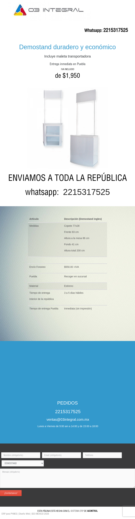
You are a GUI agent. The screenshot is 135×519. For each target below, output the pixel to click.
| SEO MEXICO (37, 513)
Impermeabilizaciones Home (26, 518)
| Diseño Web (24, 513)
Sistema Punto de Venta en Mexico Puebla (69, 516)
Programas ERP (66, 518)
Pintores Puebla (11, 518)
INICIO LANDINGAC (7, 516)
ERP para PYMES (9, 513)
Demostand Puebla (35, 516)
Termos (74, 518)
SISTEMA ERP (76, 510)
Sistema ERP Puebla (48, 516)
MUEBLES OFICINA (21, 516)
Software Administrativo (117, 516)
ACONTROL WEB (41, 518)
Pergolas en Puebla (102, 516)
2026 (46, 513)
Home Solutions (89, 516)
